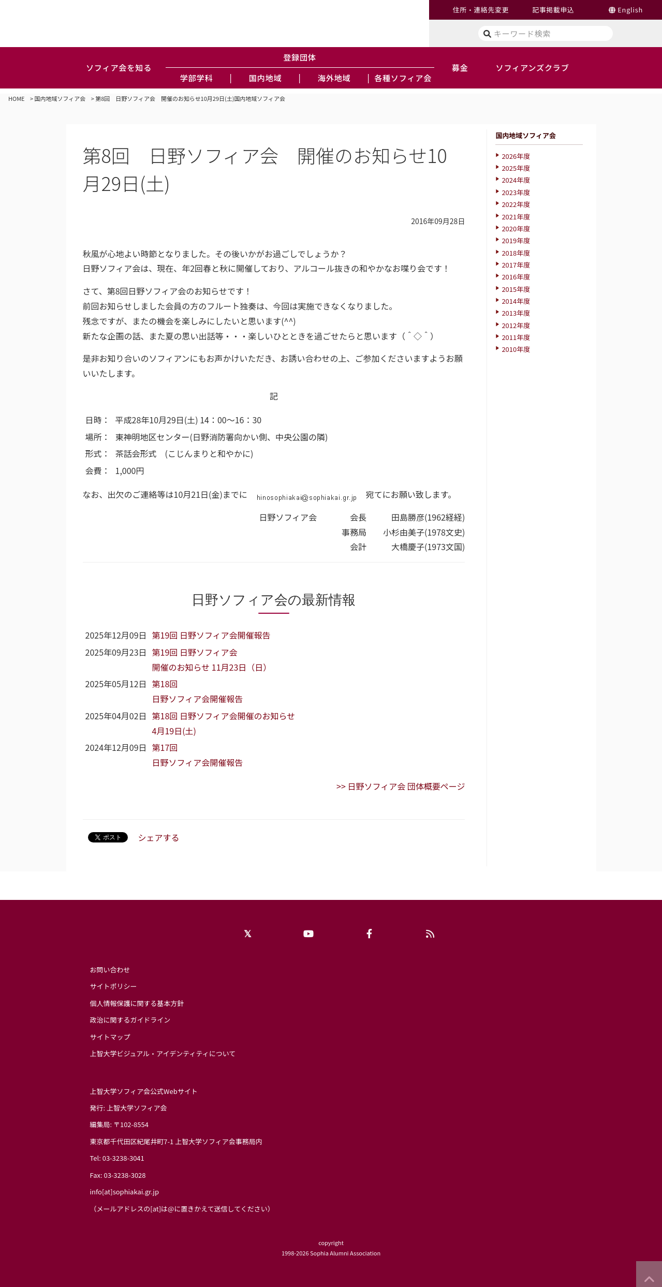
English (630, 9)
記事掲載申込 (553, 9)
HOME (16, 98)
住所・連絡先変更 (481, 9)
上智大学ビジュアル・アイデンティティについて (163, 1053)
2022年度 (516, 204)
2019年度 (516, 240)
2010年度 (516, 349)
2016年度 (516, 277)
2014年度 (516, 301)
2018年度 (516, 253)
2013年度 (516, 313)
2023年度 (516, 192)
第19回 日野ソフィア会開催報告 (211, 635)
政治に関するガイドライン (130, 1020)
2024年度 (516, 180)
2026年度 (516, 156)
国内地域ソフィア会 (60, 98)
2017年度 (516, 265)
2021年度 (516, 216)
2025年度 (516, 168)
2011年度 (516, 337)
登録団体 (299, 57)
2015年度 (516, 289)
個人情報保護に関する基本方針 (137, 1003)
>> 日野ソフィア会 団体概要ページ (400, 786)
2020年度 (516, 228)
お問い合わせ (110, 969)
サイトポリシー (113, 986)
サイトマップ (110, 1037)
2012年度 (516, 325)
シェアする (159, 837)
